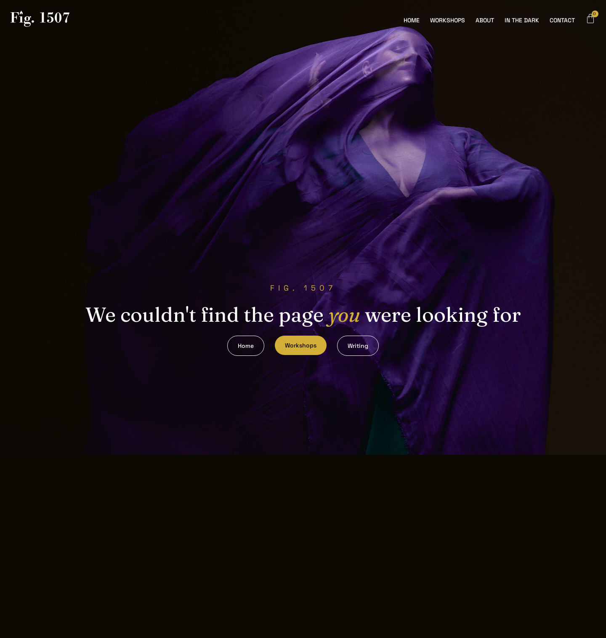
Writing (358, 346)
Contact (562, 20)
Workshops (447, 20)
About (485, 20)
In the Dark (522, 20)
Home (412, 20)
